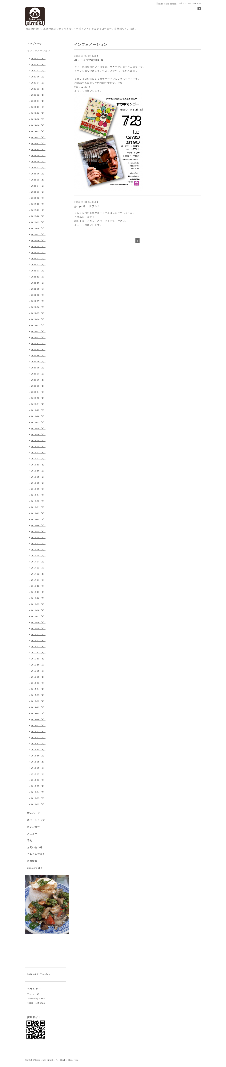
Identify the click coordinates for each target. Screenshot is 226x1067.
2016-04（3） (38, 628)
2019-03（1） (38, 452)
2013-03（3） (38, 798)
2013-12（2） (38, 743)
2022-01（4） (38, 270)
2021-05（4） (38, 313)
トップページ (34, 43)
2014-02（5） (38, 737)
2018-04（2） (38, 495)
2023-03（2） (38, 192)
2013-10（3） (38, 755)
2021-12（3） (38, 277)
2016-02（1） (38, 640)
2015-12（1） (38, 652)
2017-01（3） (38, 580)
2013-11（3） (38, 749)
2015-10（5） (38, 665)
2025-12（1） (38, 64)
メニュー (32, 833)
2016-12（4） (38, 586)
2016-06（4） (38, 622)
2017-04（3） (38, 561)
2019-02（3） (38, 458)
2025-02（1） (38, 95)
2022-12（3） (38, 204)
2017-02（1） (38, 574)
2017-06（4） (38, 549)
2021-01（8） (38, 337)
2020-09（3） (38, 361)
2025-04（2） (38, 83)
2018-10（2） (38, 471)
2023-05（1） (38, 180)
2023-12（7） (38, 143)
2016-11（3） (38, 592)
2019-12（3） (38, 410)
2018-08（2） (38, 483)
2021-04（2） (38, 319)
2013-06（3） (38, 780)
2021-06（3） (38, 307)
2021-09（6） (38, 289)
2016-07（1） (38, 616)
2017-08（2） (38, 537)
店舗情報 (32, 861)
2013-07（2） (38, 774)
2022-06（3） (38, 240)
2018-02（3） (38, 501)
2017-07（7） (38, 543)
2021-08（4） (38, 295)
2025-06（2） (38, 76)
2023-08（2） (38, 161)
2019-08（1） (38, 428)
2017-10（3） (38, 525)
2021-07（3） (38, 301)
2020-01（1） (38, 404)
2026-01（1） (38, 58)
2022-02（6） (38, 264)
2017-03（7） (38, 568)
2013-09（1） (38, 762)
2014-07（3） (38, 725)
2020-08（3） (38, 367)
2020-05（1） (38, 386)
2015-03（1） (38, 695)
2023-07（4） (38, 167)
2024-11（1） (38, 107)
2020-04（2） (38, 392)
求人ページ (33, 813)
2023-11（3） (38, 149)
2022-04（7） (38, 252)
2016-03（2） (38, 634)
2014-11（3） (38, 713)
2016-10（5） (38, 598)
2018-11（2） (38, 464)
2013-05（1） (38, 786)
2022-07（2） (38, 234)
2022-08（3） (38, 228)
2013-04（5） (38, 792)
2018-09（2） (38, 477)
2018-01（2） (38, 507)
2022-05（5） (38, 246)
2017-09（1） (38, 531)
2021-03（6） (38, 325)
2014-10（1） (38, 719)
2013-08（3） (38, 768)
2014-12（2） (38, 707)
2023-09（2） (38, 155)
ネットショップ (36, 820)
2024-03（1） (38, 137)
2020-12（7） (38, 343)
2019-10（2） (38, 416)
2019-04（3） (38, 446)
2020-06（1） (38, 380)
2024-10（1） (38, 113)
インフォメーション (38, 50)
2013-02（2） (38, 804)
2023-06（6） (38, 173)
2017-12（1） (38, 513)
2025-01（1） (38, 101)
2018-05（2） (38, 489)
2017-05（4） (38, 555)
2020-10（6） (38, 355)
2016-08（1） (38, 610)
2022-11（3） (38, 210)
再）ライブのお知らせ (89, 60)
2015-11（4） (38, 658)
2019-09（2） (38, 422)
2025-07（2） (38, 70)
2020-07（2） (38, 374)
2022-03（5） (38, 258)
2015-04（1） (38, 689)
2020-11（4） (38, 349)
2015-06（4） (38, 683)
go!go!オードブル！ (87, 206)
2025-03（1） (38, 89)
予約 (29, 840)
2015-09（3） (38, 671)
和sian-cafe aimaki (43, 1060)
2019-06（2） (38, 434)
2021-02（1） (38, 331)
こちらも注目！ (36, 854)
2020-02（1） (38, 398)
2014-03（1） (38, 731)
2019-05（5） (38, 440)
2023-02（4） (38, 198)
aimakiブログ (35, 868)
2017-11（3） (38, 519)
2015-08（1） (38, 677)
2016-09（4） (38, 604)
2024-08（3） (38, 119)
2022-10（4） (38, 216)
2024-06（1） (38, 125)
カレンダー (33, 826)
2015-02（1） (38, 701)
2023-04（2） (38, 186)
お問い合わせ (34, 847)
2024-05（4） (38, 131)
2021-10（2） (38, 283)
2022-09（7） (38, 222)
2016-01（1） (38, 646)
